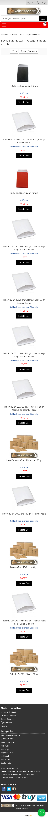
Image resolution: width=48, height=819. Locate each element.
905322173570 (22, 777)
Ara (43, 19)
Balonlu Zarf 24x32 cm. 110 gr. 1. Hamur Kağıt (24, 513)
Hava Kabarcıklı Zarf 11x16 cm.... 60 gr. (24, 460)
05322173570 (8, 777)
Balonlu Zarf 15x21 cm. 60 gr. (24, 567)
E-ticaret (20, 815)
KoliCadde (24, 93)
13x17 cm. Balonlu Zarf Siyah (24, 86)
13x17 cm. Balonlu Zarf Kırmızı (24, 193)
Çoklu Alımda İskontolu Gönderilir (24, 146)
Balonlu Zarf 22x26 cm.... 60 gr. (24, 674)
